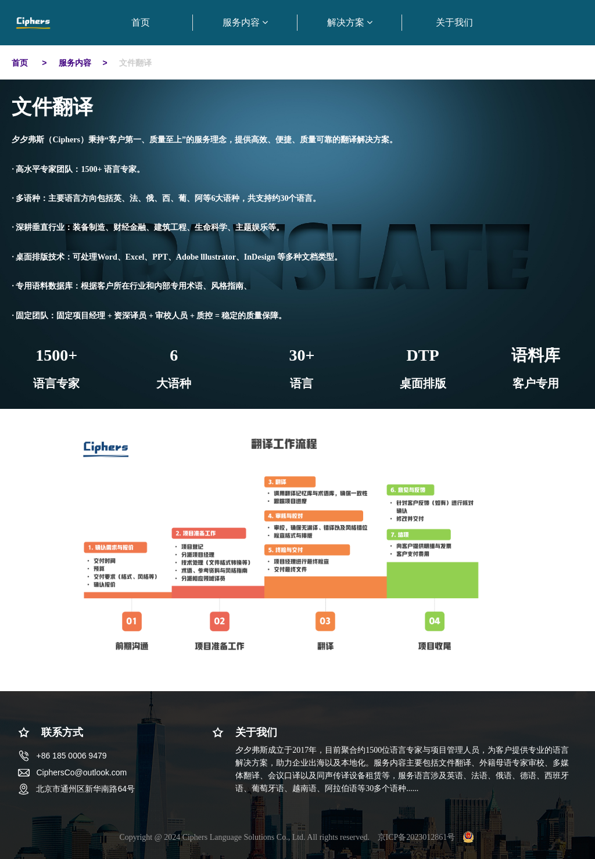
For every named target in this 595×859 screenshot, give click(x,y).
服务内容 (75, 62)
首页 (21, 62)
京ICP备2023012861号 (417, 837)
